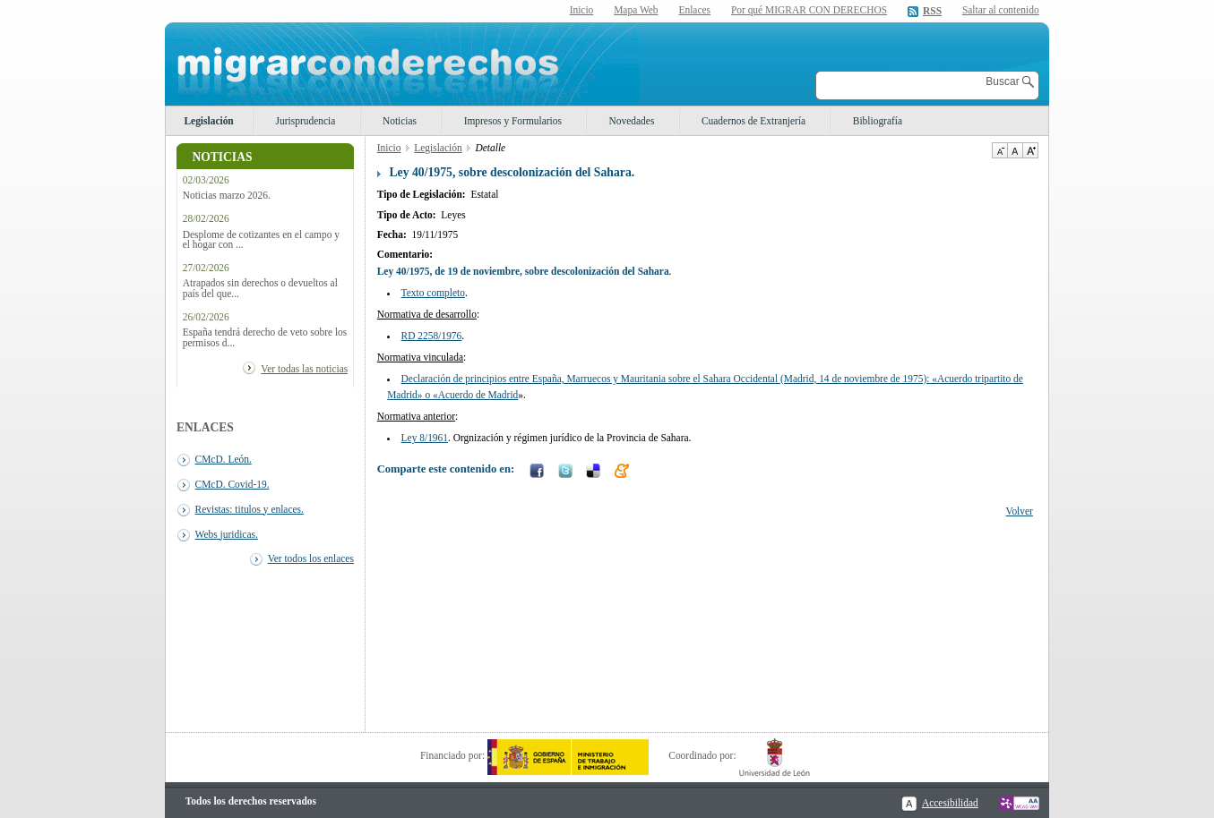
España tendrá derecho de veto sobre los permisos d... (265, 337)
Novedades (632, 120)
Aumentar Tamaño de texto (1030, 150)
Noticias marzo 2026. (227, 195)
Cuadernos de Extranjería (753, 120)
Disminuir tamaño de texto (999, 150)
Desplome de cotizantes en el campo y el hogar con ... (261, 240)
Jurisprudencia (306, 120)
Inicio (582, 9)
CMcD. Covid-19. (232, 484)
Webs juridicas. (226, 534)
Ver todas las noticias (304, 368)
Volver (1019, 511)
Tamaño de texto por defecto (1014, 150)
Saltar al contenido (1000, 10)
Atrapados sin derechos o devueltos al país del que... (260, 288)
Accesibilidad (950, 802)
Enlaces (694, 9)
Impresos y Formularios (513, 120)
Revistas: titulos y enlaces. (249, 509)
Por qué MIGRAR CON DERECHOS (809, 9)
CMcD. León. (223, 459)
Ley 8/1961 (424, 437)
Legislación (208, 120)
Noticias (400, 120)
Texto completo (433, 292)
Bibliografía (877, 120)
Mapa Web (636, 9)
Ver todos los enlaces (311, 558)
